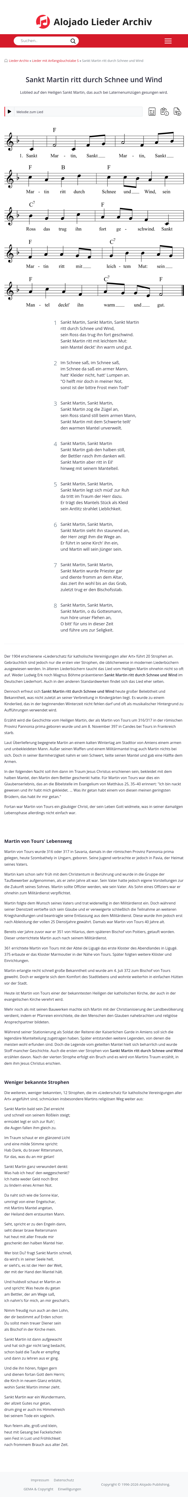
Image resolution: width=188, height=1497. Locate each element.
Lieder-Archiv (19, 60)
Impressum (40, 1480)
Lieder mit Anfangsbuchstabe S (55, 60)
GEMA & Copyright (38, 1489)
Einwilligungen (69, 1489)
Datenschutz (64, 1480)
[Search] (46, 40)
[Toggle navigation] (168, 41)
